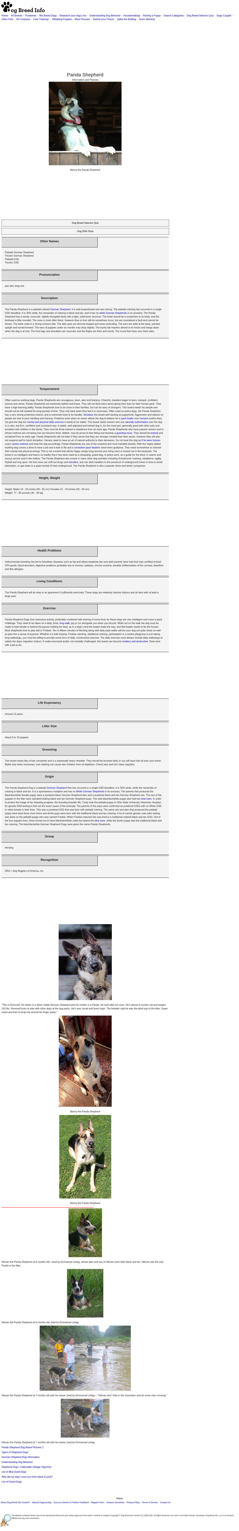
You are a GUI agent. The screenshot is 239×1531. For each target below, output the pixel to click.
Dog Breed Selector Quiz (200, 15)
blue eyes (146, 798)
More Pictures (82, 19)
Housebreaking (132, 15)
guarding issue (124, 433)
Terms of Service (150, 1502)
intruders (73, 462)
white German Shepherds (113, 313)
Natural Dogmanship (42, 1502)
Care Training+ (41, 19)
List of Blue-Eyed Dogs (14, 1472)
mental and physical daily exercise (45, 422)
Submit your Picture (103, 19)
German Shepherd (60, 309)
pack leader (127, 418)
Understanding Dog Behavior (104, 15)
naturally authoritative (136, 422)
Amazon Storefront (115, 1502)
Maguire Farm (97, 1502)
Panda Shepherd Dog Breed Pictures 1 (23, 1447)
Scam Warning (147, 19)
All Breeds (16, 15)
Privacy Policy (133, 1502)
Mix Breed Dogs (48, 15)
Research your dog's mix (73, 15)
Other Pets (7, 19)
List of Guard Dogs (12, 1481)
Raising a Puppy (152, 15)
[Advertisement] (91, 42)
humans (144, 418)
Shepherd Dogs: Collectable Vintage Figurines (26, 1467)
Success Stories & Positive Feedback (71, 1502)
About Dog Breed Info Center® (15, 1502)
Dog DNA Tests (85, 231)
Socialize (88, 414)
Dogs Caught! (224, 15)
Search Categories (174, 15)
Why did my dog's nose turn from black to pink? (27, 1477)
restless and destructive (135, 641)
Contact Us (165, 1502)
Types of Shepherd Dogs (15, 1452)
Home (5, 15)
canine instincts (20, 444)
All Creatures (23, 19)
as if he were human (149, 440)
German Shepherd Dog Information (21, 1457)
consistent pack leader (86, 447)
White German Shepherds (90, 791)
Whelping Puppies (62, 19)
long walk (65, 623)
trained (154, 433)
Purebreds (30, 15)
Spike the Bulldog (126, 19)
